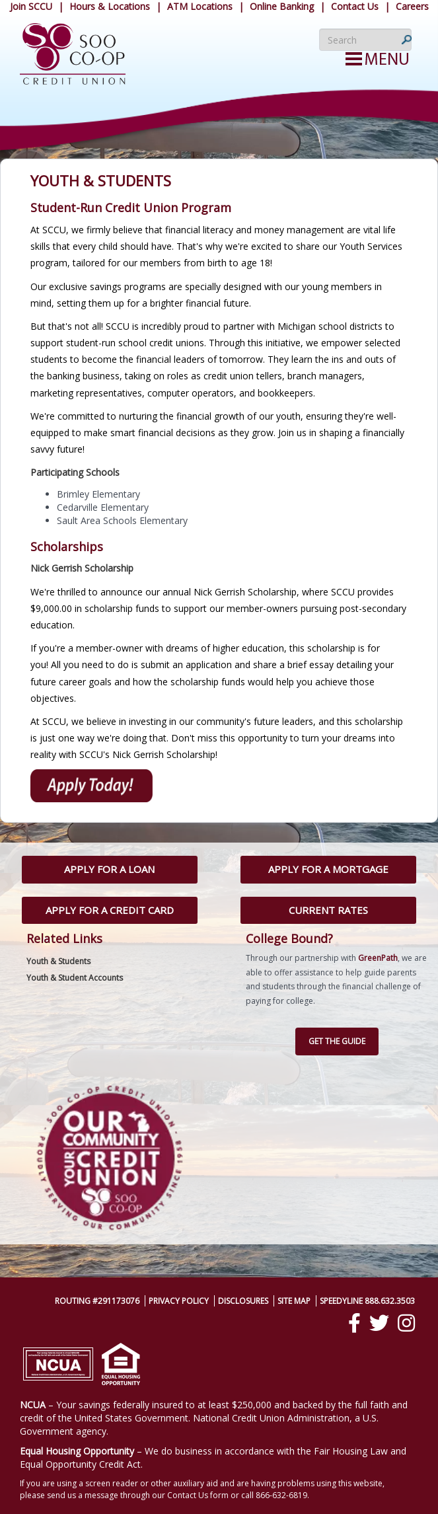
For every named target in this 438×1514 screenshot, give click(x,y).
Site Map (293, 1300)
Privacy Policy (179, 1300)
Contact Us (355, 6)
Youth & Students (58, 961)
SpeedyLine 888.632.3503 (367, 1300)
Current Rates (328, 910)
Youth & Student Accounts (74, 977)
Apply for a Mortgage (328, 869)
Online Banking (282, 6)
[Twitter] (379, 1323)
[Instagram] (406, 1323)
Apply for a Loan (109, 869)
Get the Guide (337, 1041)
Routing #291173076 (97, 1300)
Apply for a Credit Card (110, 910)
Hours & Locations (109, 6)
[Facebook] (354, 1323)
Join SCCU (31, 6)
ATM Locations (200, 6)
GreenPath (378, 958)
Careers (412, 6)
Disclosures (243, 1300)
